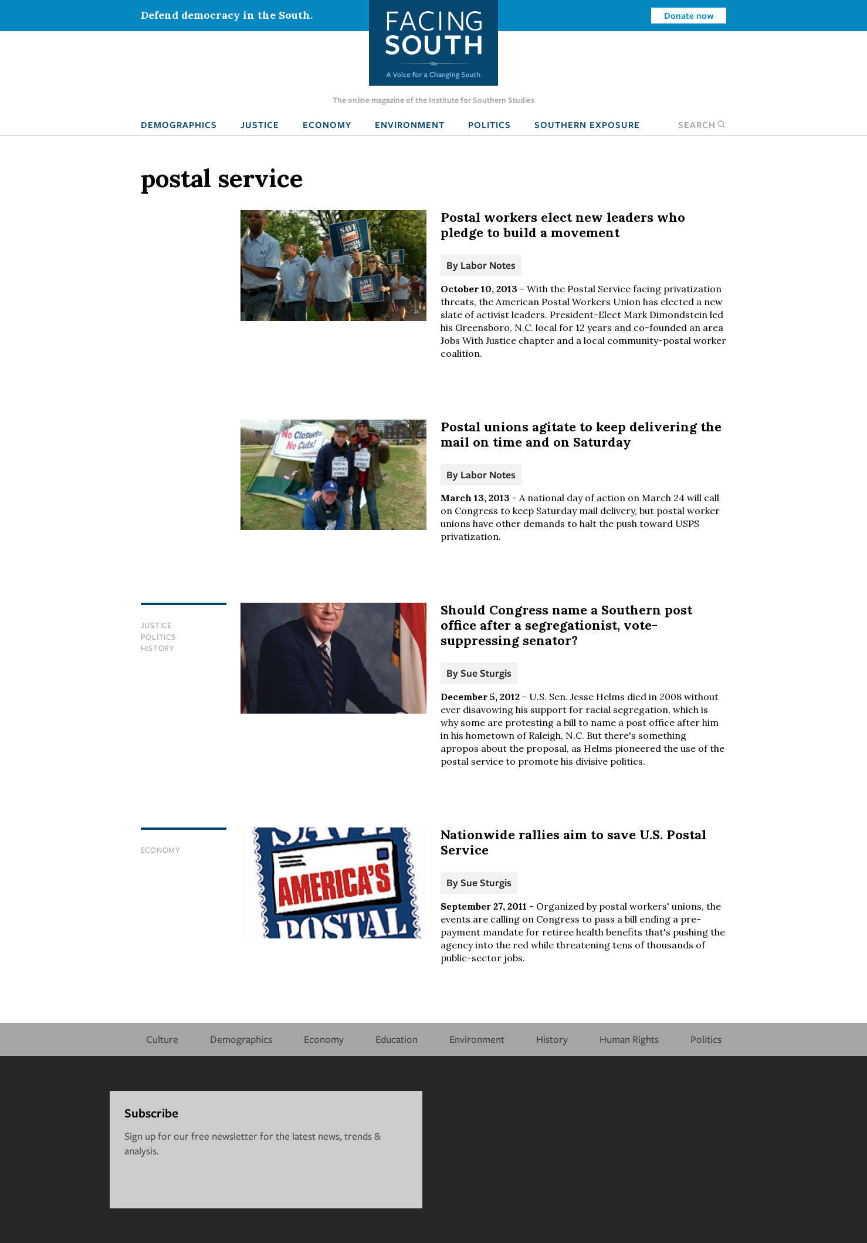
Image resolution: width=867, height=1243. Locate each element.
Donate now (689, 15)
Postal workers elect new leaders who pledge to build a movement (563, 225)
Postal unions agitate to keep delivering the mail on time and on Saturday (581, 434)
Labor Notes (488, 265)
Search (702, 124)
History (158, 648)
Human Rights (629, 1039)
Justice (260, 124)
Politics (489, 124)
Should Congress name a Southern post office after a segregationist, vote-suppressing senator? (566, 625)
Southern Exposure (587, 124)
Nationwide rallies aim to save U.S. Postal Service (573, 842)
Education (396, 1039)
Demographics (179, 124)
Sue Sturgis (486, 673)
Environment (410, 124)
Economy (327, 124)
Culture (162, 1039)
